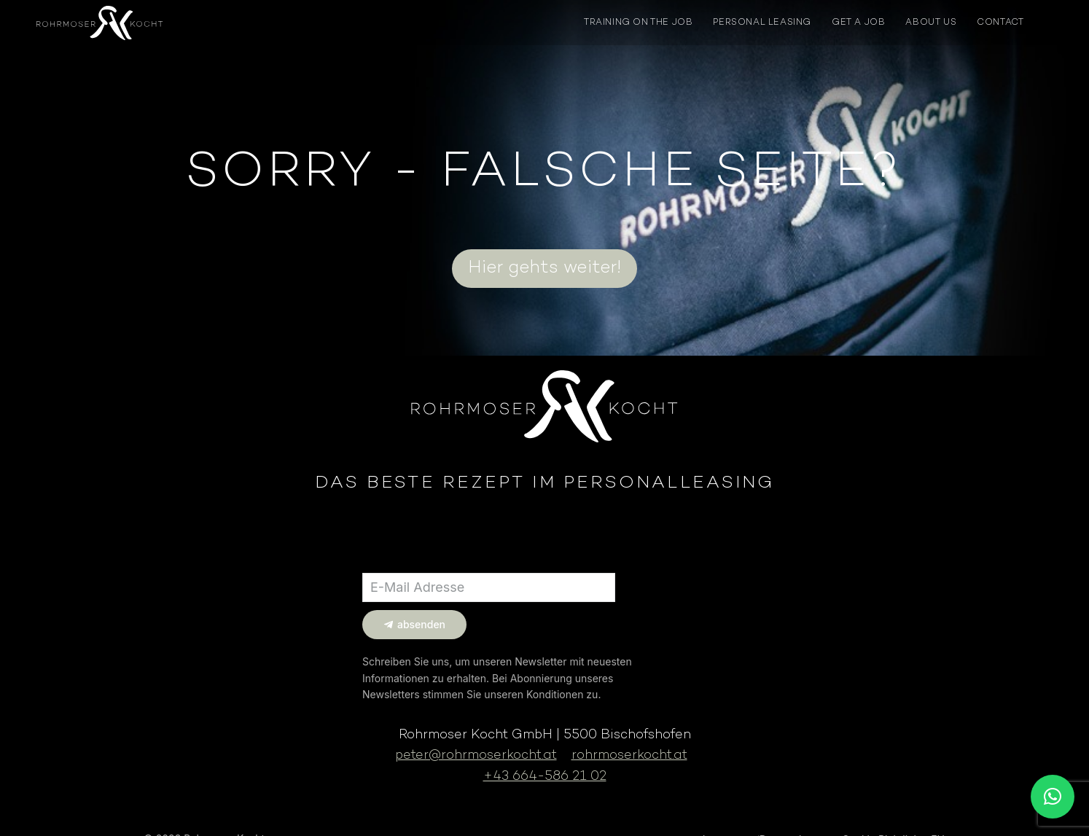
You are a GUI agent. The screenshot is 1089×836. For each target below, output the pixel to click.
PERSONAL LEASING (762, 23)
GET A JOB (858, 23)
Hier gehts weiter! (544, 268)
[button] (1052, 797)
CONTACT (1000, 23)
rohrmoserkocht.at (629, 755)
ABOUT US (930, 23)
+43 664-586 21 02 (544, 777)
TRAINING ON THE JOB (638, 23)
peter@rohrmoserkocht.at (476, 755)
